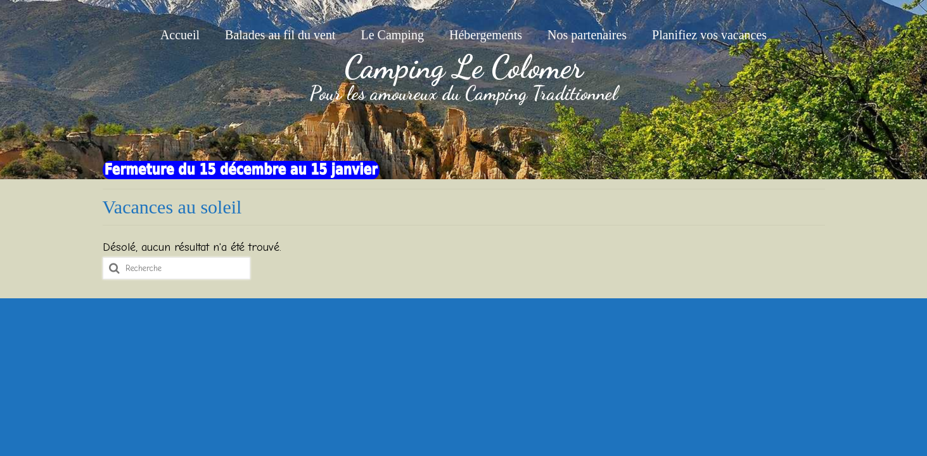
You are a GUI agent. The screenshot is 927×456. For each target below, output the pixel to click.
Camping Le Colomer (463, 67)
